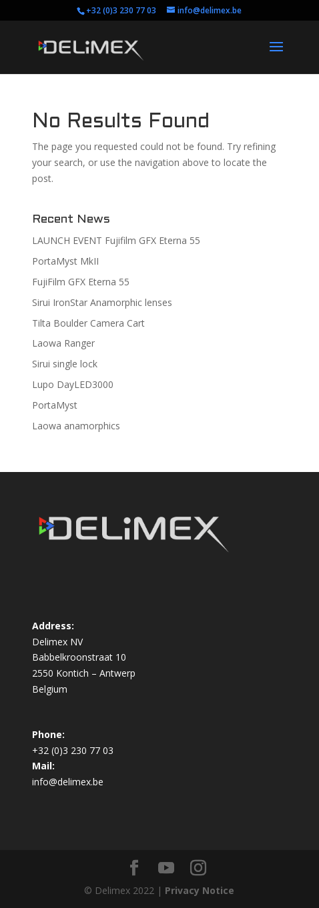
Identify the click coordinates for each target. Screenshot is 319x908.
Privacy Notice (199, 890)
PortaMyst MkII (65, 261)
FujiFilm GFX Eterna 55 (80, 281)
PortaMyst (54, 405)
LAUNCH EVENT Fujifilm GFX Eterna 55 (116, 240)
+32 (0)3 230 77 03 (121, 10)
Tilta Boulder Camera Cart (88, 323)
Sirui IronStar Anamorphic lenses (102, 302)
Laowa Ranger (63, 343)
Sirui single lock (64, 363)
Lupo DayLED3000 (72, 384)
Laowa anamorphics (76, 425)
